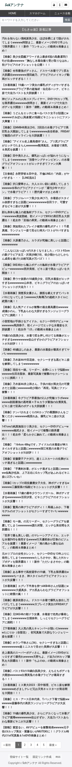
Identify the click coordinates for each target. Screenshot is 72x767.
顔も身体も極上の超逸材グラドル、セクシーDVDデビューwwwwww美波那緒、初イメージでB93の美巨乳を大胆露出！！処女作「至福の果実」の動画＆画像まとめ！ (36, 216)
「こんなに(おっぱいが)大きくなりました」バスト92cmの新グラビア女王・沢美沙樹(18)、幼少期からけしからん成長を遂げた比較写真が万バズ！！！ (36, 254)
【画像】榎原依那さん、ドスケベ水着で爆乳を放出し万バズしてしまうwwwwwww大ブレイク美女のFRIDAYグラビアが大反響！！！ (35, 604)
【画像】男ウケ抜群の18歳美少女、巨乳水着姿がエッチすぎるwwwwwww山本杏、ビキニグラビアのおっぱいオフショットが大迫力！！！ (36, 282)
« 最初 (7, 744)
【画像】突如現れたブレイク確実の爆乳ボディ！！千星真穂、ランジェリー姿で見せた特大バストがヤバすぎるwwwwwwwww (35, 230)
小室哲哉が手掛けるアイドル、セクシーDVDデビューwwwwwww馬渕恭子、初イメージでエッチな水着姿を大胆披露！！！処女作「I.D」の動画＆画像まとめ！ (35, 325)
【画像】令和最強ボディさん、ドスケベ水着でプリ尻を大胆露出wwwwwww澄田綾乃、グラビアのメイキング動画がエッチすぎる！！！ (36, 74)
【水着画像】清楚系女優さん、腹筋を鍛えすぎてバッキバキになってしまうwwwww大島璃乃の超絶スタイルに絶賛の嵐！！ (35, 297)
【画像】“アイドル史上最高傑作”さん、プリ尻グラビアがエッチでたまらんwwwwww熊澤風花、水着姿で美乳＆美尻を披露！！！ (35, 145)
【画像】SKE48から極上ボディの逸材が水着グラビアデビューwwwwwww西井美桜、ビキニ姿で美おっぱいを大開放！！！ (36, 268)
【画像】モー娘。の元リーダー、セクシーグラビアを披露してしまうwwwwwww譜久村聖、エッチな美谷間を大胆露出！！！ (36, 525)
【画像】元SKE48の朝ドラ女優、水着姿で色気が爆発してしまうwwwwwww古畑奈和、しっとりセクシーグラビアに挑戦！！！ (36, 618)
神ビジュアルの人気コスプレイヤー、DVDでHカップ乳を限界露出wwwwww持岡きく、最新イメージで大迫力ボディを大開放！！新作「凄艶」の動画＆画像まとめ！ (35, 103)
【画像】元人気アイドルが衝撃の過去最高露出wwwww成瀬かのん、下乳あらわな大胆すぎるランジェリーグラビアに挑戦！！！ (35, 311)
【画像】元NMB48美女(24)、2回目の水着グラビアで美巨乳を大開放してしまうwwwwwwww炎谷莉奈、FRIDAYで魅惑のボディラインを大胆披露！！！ (36, 131)
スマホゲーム (37, 13)
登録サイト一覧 (19, 756)
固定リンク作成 (42, 756)
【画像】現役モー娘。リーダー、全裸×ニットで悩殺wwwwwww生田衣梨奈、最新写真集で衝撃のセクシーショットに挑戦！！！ (35, 373)
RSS (58, 756)
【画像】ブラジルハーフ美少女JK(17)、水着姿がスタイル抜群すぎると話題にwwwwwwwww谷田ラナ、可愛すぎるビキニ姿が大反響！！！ (35, 202)
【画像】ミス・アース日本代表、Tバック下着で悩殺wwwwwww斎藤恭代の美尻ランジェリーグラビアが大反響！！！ (35, 703)
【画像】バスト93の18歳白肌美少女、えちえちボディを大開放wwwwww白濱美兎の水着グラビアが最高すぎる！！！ (36, 675)
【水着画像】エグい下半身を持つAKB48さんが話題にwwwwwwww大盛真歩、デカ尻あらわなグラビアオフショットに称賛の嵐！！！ (36, 590)
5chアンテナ (14, 5)
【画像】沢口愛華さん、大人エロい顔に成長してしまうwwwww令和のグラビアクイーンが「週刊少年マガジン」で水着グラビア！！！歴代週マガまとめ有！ (35, 188)
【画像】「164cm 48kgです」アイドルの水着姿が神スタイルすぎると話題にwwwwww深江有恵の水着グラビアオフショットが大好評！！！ (35, 448)
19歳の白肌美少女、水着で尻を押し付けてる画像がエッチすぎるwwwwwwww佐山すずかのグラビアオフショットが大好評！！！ (36, 339)
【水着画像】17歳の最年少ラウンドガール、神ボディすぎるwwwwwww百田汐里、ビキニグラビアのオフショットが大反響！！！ (36, 497)
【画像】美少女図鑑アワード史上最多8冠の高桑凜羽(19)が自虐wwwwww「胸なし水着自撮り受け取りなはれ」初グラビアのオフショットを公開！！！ (36, 60)
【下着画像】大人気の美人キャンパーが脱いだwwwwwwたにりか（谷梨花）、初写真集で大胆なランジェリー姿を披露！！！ (35, 632)
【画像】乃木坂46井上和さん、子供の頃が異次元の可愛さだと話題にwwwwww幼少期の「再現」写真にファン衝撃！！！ (36, 388)
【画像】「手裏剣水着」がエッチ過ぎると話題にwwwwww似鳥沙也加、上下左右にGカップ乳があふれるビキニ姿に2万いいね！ (36, 472)
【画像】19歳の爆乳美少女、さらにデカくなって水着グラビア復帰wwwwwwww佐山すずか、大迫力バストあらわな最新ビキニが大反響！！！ (36, 717)
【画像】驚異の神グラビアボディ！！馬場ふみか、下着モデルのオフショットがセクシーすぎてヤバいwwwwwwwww (35, 511)
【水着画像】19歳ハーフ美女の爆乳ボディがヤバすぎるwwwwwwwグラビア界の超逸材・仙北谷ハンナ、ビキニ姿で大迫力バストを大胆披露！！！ (36, 89)
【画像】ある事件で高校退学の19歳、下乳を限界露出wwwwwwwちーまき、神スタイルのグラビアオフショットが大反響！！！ (35, 576)
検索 (67, 19)
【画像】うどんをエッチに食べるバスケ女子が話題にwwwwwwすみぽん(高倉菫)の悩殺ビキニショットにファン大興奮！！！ (36, 117)
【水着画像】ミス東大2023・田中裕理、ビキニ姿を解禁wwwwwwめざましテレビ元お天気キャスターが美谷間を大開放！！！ (36, 689)
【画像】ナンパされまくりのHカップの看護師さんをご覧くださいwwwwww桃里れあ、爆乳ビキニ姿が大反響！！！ (35, 416)
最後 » (52, 744)
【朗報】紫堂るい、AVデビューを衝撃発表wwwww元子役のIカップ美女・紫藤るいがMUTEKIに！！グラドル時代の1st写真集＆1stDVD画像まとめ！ (35, 731)
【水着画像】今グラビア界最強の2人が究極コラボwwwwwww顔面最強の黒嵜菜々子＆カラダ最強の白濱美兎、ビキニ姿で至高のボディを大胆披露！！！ (35, 402)
